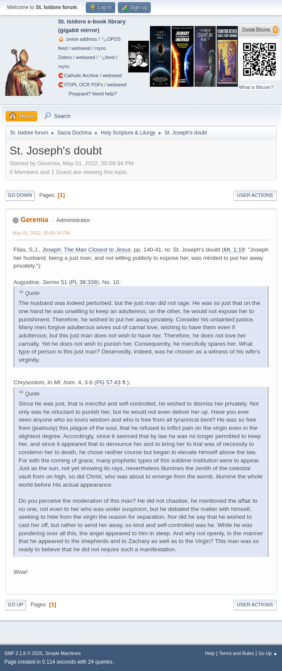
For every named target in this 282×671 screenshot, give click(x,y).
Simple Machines (63, 653)
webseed (81, 48)
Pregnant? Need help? (92, 93)
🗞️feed (107, 57)
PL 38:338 (84, 282)
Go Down (20, 195)
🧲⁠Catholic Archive (78, 75)
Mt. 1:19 (234, 249)
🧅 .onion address (77, 39)
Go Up (15, 604)
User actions (255, 195)
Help (210, 653)
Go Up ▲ (268, 653)
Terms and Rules (236, 653)
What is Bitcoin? (256, 87)
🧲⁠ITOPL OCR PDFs (80, 84)
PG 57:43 (108, 382)
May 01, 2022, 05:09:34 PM (41, 233)
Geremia (34, 219)
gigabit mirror (78, 30)
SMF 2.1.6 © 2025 (23, 653)
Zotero (65, 57)
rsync (101, 48)
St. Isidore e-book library (92, 21)
